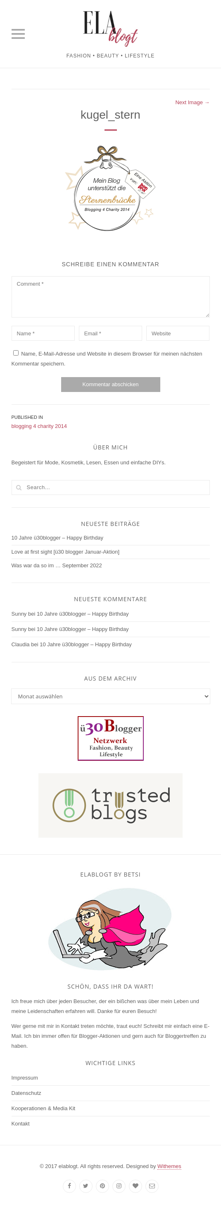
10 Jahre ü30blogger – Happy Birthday (58, 538)
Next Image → (192, 102)
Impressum (25, 1078)
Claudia (21, 644)
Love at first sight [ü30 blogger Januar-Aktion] (66, 552)
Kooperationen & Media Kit (44, 1108)
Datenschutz (26, 1093)
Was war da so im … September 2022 (57, 565)
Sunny (19, 614)
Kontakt (21, 1124)
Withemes (169, 1166)
